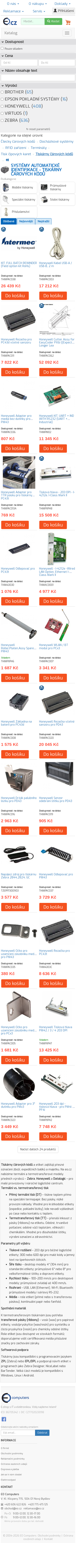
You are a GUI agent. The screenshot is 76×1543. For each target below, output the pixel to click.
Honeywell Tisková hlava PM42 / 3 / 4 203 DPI (55, 1028)
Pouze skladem (13, 48)
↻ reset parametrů (38, 129)
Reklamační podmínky (13, 1458)
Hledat (53, 21)
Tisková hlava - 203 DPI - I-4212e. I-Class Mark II (57, 493)
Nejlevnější (26, 221)
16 (64, 99)
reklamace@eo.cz (34, 1508)
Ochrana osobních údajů (14, 1464)
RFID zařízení (15, 147)
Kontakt (48, 1539)
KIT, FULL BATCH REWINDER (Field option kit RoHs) (19, 264)
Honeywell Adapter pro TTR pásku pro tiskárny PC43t (16, 495)
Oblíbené (8, 221)
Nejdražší (43, 221)
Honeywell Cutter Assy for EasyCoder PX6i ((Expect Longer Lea (57, 343)
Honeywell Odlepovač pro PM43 (56, 876)
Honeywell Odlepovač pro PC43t (18, 570)
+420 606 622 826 (15, 1504)
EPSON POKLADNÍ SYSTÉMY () (34, 99)
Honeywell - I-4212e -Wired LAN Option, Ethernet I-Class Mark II (57, 572)
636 (24, 120)
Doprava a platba (10, 1469)
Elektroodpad (8, 1479)
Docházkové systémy (56, 141)
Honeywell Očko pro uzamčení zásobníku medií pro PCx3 (18, 1030)
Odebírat (42, 1432)
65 (29, 92)
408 (37, 106)
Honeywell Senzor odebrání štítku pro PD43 (55, 799)
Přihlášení (64, 11)
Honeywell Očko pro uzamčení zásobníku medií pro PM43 (18, 954)
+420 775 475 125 (38, 1504)
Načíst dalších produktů (38, 1149)
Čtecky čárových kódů (18, 141)
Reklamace (13, 11)
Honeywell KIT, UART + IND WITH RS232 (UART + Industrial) (56, 419)
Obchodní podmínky (12, 1453)
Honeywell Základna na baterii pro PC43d (16, 723)
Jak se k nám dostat (11, 1474)
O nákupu (38, 3)
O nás (13, 3)
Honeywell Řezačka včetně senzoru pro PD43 (57, 723)
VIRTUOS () (14, 113)
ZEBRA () (15, 120)
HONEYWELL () (22, 106)
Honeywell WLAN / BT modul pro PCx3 (53, 646)
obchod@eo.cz (13, 1508)
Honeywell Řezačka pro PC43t (54, 952)
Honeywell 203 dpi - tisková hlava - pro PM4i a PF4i (56, 1107)
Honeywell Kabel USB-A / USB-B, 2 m (55, 264)
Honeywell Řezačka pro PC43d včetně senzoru (16, 341)
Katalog (10, 33)
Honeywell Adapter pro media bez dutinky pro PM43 (16, 419)
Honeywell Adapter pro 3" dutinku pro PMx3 (18, 1105)
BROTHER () (17, 92)
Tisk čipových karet (16, 154)
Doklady (63, 3)
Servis (39, 11)
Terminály (39, 147)
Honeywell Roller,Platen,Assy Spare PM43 (17, 648)
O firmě (5, 1448)
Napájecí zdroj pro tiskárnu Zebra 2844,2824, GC (18, 876)
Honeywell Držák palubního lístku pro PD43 (19, 799)
